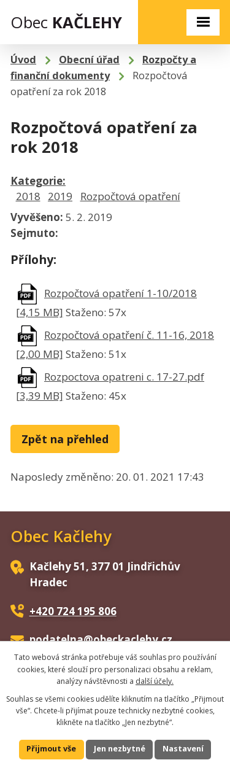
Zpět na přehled (65, 439)
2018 (28, 196)
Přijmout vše (51, 748)
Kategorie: (38, 181)
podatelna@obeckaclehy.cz (100, 639)
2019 (60, 196)
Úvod (23, 59)
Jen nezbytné (119, 748)
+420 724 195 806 (73, 611)
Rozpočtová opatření (130, 196)
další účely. (155, 681)
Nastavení (183, 748)
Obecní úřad (89, 59)
